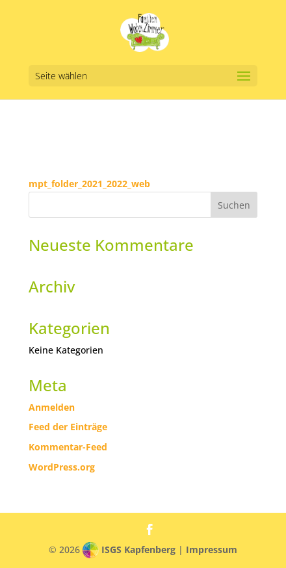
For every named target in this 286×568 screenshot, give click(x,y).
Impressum (211, 549)
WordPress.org (62, 467)
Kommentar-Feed (68, 447)
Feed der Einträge (68, 426)
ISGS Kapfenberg (138, 549)
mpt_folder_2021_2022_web (89, 183)
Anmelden (52, 407)
